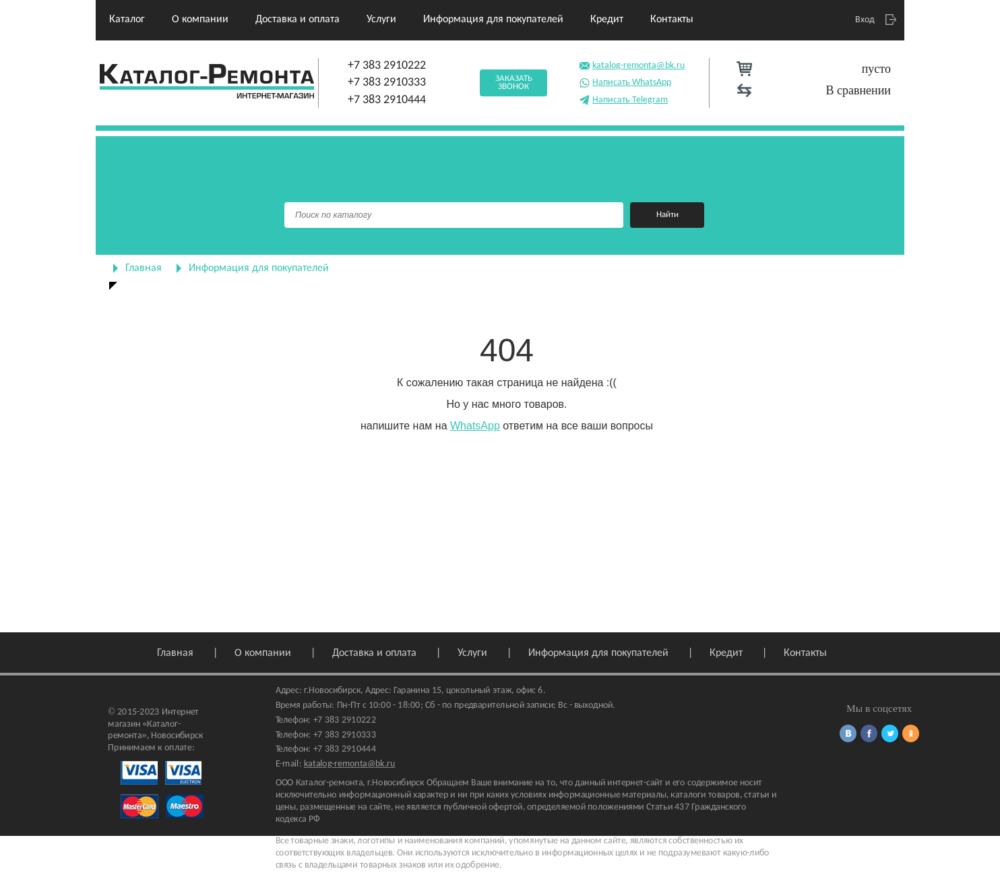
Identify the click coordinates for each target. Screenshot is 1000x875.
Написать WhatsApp (625, 81)
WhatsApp (475, 425)
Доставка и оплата (297, 19)
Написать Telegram (623, 99)
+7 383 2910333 (387, 82)
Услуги (381, 19)
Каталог (127, 19)
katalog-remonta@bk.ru (632, 64)
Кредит (606, 19)
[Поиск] (453, 215)
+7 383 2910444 (387, 100)
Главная (143, 268)
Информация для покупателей (493, 19)
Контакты (671, 19)
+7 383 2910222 (387, 65)
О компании (200, 19)
